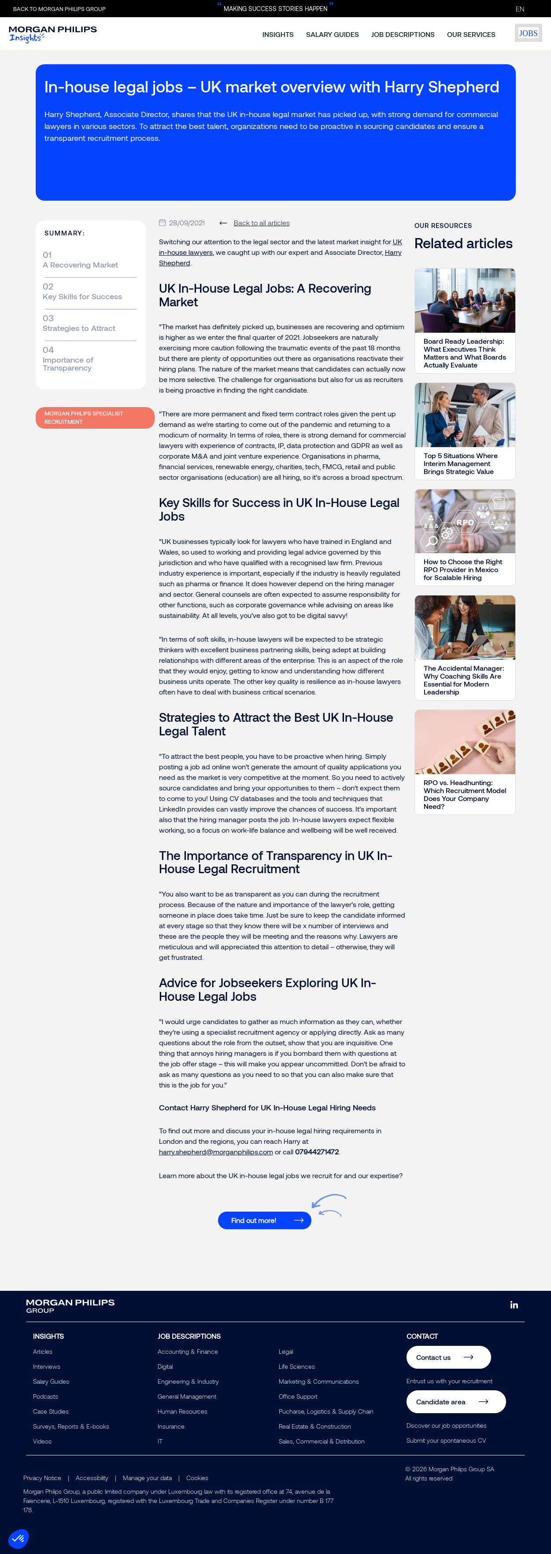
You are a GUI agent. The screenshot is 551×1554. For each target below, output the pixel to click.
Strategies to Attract (79, 328)
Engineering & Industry (188, 1381)
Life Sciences (297, 1366)
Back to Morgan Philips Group (59, 8)
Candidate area (441, 1401)
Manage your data (147, 1477)
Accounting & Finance (188, 1351)
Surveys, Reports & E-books (71, 1426)
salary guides (332, 34)
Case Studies (51, 1411)
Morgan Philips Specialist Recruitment (83, 418)
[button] (18, 1539)
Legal (286, 1351)
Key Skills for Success (82, 296)
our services (471, 34)
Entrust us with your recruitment (449, 1381)
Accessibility (92, 1477)
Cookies (197, 1477)
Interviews (46, 1366)
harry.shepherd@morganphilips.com (216, 1151)
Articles (42, 1351)
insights (278, 34)
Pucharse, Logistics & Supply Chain (326, 1411)
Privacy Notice (42, 1477)
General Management (187, 1396)
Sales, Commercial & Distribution (322, 1441)
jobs (528, 33)
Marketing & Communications (319, 1381)
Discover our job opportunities (447, 1425)
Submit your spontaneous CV (446, 1440)
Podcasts (45, 1396)
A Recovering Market (80, 264)
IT (160, 1441)
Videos (42, 1441)
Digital (165, 1366)
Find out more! (253, 1220)
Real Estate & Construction (315, 1426)
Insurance (171, 1426)
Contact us (433, 1357)
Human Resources (182, 1411)
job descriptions (403, 34)
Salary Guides (51, 1381)
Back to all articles (262, 222)
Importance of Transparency (68, 363)
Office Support (298, 1396)
